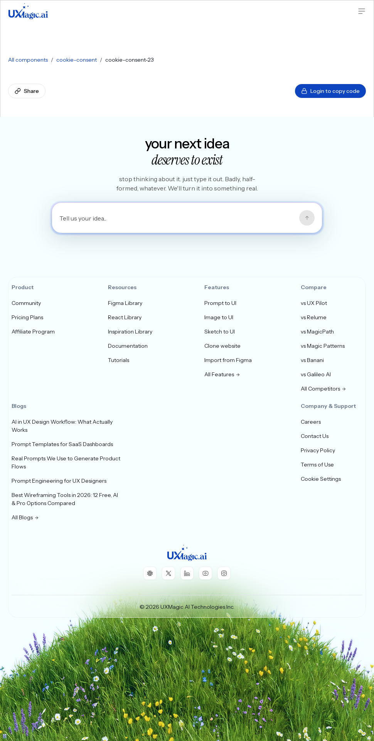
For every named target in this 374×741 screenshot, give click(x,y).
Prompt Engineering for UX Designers (59, 480)
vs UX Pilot (314, 303)
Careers (311, 421)
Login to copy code (330, 91)
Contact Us (315, 436)
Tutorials (118, 360)
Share (27, 91)
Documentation (128, 345)
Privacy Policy (318, 450)
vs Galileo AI (316, 374)
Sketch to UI (219, 331)
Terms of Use (317, 464)
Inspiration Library (130, 331)
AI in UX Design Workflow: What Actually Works (62, 425)
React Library (125, 317)
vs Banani (312, 360)
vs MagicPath (317, 331)
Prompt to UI (220, 303)
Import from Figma (228, 360)
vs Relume (314, 317)
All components (28, 59)
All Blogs (25, 517)
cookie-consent (76, 59)
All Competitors (323, 388)
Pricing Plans (27, 317)
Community (26, 303)
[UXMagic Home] (28, 11)
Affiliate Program (33, 331)
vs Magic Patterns (323, 345)
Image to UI (218, 317)
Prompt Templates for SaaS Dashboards (62, 444)
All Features (222, 374)
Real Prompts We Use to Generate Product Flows (66, 462)
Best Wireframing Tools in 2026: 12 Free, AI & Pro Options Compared (65, 499)
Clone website (222, 345)
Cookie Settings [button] (321, 478)
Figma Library (125, 303)
